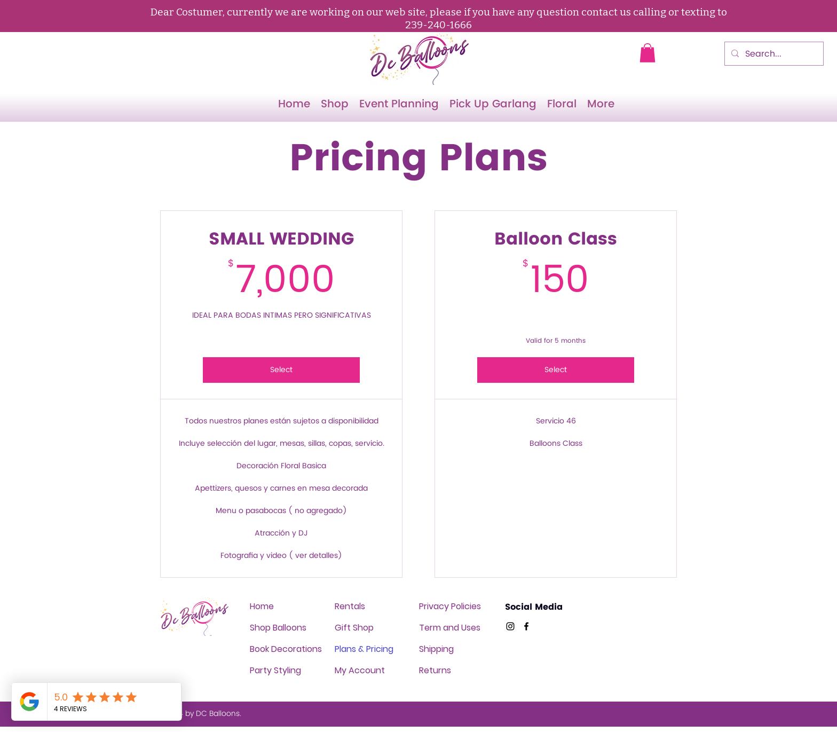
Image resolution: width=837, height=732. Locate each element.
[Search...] (773, 54)
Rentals (350, 606)
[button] (647, 52)
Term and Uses (449, 627)
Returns (435, 670)
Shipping (436, 649)
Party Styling (275, 670)
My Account (360, 670)
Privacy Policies (450, 606)
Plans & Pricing (364, 649)
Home (262, 606)
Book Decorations (286, 649)
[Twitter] (510, 626)
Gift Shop (354, 627)
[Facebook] (526, 626)
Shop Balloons (278, 627)
